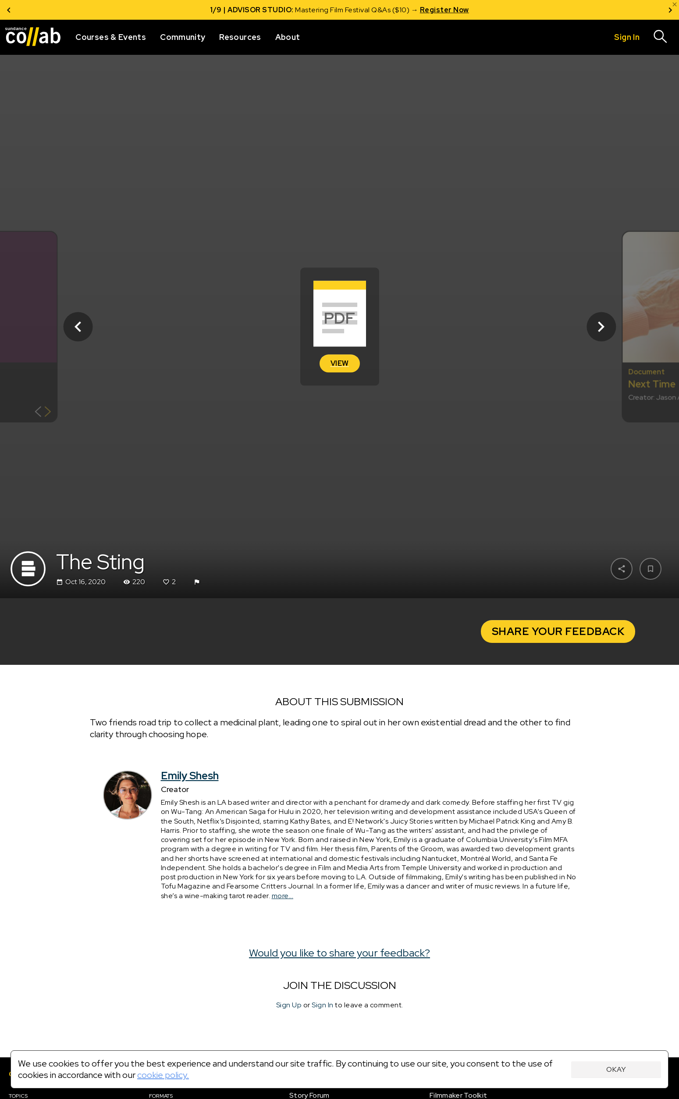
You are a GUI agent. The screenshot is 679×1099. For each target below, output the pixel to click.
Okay (616, 1069)
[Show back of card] (43, 412)
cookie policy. (163, 1075)
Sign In (323, 1005)
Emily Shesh (190, 775)
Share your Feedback (558, 631)
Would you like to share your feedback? (339, 953)
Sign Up (289, 1005)
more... (283, 895)
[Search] (661, 37)
